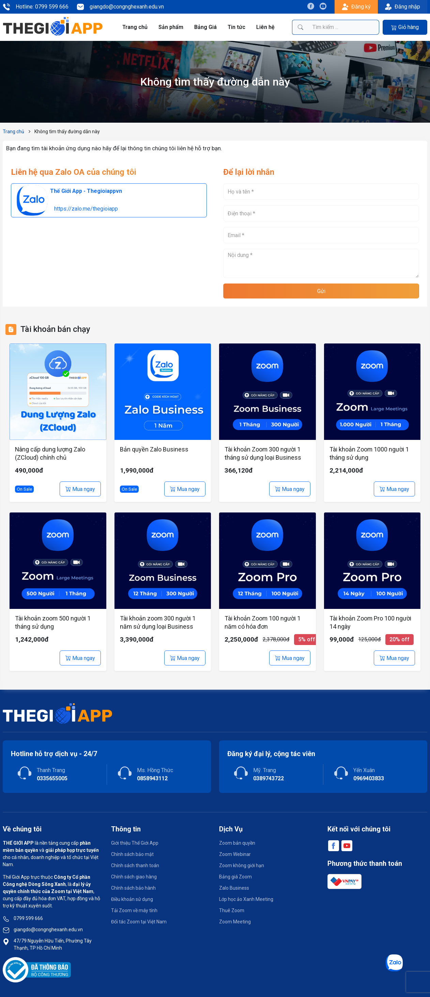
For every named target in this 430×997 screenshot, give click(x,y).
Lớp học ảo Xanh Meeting (246, 899)
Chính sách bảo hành (133, 888)
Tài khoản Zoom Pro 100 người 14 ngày (370, 622)
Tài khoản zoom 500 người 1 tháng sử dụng (53, 622)
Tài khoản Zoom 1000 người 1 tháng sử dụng (369, 453)
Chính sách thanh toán (135, 865)
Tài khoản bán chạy (55, 329)
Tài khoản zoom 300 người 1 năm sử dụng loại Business (158, 622)
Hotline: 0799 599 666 (35, 7)
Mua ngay (80, 489)
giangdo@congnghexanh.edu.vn (120, 7)
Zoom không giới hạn (241, 865)
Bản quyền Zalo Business (154, 449)
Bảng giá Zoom (235, 876)
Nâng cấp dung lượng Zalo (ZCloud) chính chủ (50, 453)
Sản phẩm (171, 27)
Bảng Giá (206, 27)
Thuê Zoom (231, 910)
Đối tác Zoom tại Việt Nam (139, 921)
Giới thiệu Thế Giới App (134, 843)
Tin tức (236, 27)
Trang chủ (135, 27)
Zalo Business (234, 888)
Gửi (321, 291)
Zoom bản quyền (237, 843)
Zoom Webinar (235, 854)
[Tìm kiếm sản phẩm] (343, 27)
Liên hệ (265, 27)
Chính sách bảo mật (132, 854)
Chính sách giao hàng (134, 876)
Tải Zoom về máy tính (134, 910)
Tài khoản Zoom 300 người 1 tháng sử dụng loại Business (263, 453)
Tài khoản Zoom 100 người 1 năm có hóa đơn (263, 622)
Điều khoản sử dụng (132, 899)
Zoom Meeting (235, 921)
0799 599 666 (28, 918)
